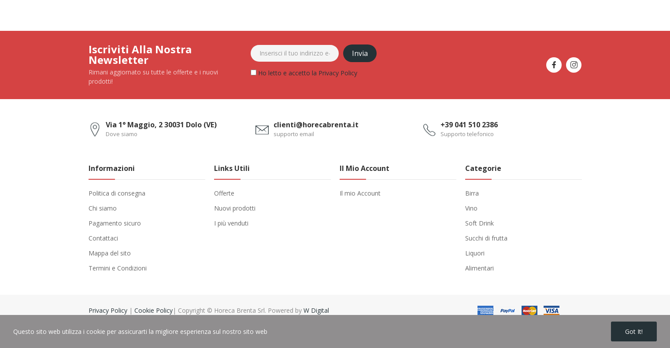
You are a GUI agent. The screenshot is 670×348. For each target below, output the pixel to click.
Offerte (224, 193)
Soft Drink (479, 223)
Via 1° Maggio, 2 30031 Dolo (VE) (161, 125)
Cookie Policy (153, 310)
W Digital (316, 310)
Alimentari (479, 268)
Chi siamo (103, 208)
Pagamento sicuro (115, 223)
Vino (471, 208)
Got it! (634, 331)
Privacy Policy (337, 73)
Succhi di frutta (486, 238)
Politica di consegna (117, 193)
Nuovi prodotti (234, 208)
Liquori (475, 253)
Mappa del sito (110, 253)
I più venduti (231, 223)
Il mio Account (360, 193)
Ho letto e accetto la (304, 74)
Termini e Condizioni (118, 268)
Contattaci (103, 238)
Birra (472, 193)
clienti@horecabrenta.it (316, 125)
